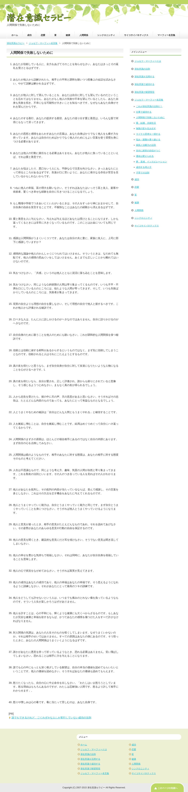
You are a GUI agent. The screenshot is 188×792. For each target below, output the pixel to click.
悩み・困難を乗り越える (148, 139)
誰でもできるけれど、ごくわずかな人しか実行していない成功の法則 (51, 717)
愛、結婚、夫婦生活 (146, 123)
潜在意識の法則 (142, 69)
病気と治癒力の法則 (146, 145)
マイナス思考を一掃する (148, 134)
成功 (29, 35)
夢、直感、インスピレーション (151, 161)
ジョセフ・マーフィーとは (148, 61)
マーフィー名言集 (166, 35)
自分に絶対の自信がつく (148, 150)
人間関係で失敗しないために (150, 117)
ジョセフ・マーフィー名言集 (149, 100)
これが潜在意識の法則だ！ (149, 106)
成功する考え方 (143, 167)
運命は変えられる (145, 156)
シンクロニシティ (106, 35)
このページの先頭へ (168, 788)
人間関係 (83, 35)
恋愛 (43, 35)
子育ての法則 (142, 172)
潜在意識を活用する (144, 76)
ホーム (14, 35)
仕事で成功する (143, 112)
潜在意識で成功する (144, 84)
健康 (68, 35)
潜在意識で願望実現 (144, 92)
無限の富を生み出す (146, 128)
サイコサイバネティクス (136, 35)
